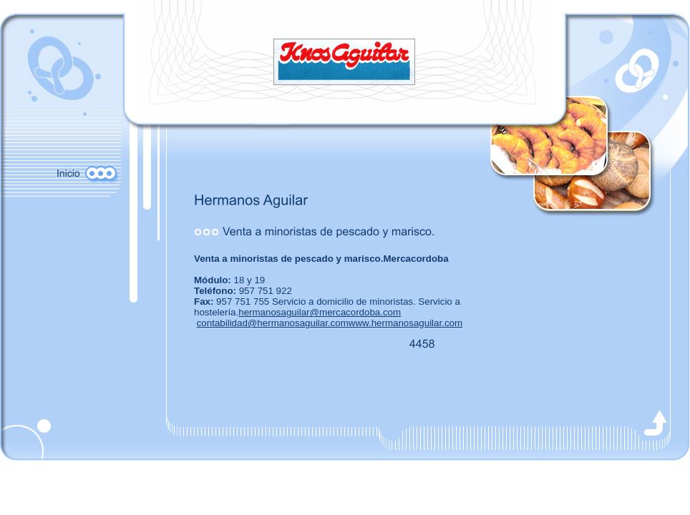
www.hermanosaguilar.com (405, 323)
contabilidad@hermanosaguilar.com (273, 323)
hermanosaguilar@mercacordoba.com (319, 312)
